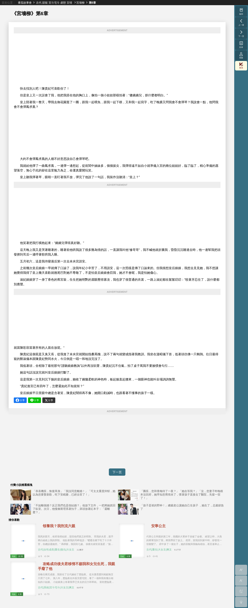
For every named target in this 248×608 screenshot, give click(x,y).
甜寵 (45, 2)
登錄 (241, 55)
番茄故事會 (25, 2)
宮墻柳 (80, 2)
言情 (69, 2)
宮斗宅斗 (54, 2)
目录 (241, 44)
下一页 (117, 472)
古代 (39, 2)
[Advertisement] (117, 60)
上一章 (241, 22)
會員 (241, 66)
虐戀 (63, 2)
